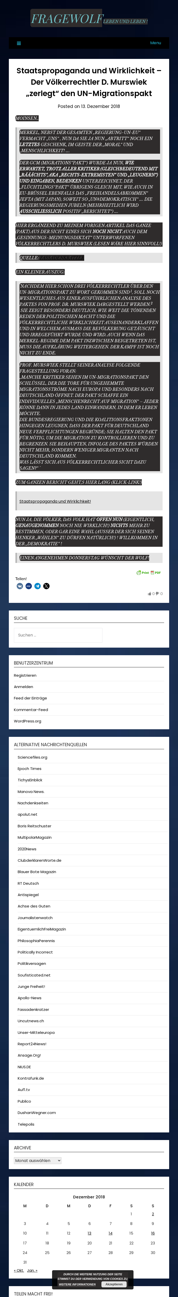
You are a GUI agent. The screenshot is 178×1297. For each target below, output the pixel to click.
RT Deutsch (28, 883)
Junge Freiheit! (31, 986)
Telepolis (26, 1124)
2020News (27, 849)
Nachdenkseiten (33, 803)
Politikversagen (32, 963)
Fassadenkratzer (62, 257)
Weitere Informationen (77, 1284)
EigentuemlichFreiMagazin (42, 929)
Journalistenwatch (35, 917)
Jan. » (32, 1270)
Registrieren (25, 675)
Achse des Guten (34, 906)
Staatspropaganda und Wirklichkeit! (55, 501)
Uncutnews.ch (31, 1020)
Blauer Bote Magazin (37, 871)
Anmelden (23, 686)
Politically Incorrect (35, 952)
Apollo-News (29, 997)
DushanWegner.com (37, 1112)
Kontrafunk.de (31, 1078)
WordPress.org (27, 721)
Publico (24, 1101)
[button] (20, 586)
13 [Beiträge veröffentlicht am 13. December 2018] (89, 1233)
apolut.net (27, 814)
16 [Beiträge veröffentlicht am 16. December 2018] (153, 1233)
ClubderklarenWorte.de (39, 860)
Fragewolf (66, 18)
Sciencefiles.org (32, 757)
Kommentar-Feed (31, 709)
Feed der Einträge (30, 698)
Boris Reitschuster (34, 826)
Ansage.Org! (29, 1055)
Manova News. (31, 791)
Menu (155, 43)
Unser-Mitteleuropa (36, 1032)
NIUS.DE (24, 1067)
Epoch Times (29, 768)
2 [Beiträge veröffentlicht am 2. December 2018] (153, 1214)
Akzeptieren (114, 1284)
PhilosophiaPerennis (36, 940)
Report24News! (32, 1043)
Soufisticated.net (34, 975)
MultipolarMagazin (35, 837)
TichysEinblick (30, 780)
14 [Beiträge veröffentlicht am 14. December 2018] (111, 1233)
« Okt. (19, 1270)
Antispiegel (28, 894)
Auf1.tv (24, 1089)
